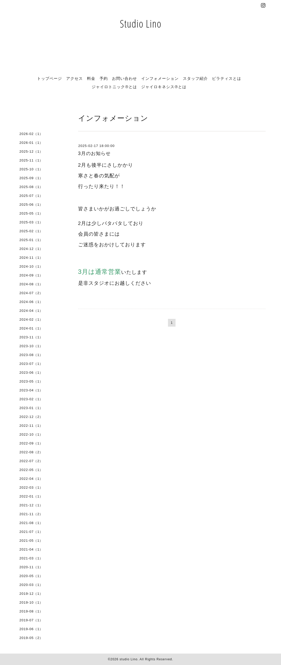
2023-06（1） (31, 373)
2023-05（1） (31, 381)
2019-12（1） (31, 594)
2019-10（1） (31, 602)
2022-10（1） (31, 434)
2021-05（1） (31, 541)
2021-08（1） (31, 523)
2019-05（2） (31, 638)
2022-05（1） (31, 470)
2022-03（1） (31, 487)
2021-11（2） (31, 514)
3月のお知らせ (94, 153)
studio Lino (129, 659)
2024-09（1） (31, 275)
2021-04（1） (31, 549)
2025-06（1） (31, 204)
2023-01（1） (31, 408)
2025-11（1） (31, 160)
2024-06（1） (31, 302)
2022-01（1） (31, 496)
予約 (103, 78)
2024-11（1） (31, 258)
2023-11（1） (31, 337)
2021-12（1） (31, 505)
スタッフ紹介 (195, 78)
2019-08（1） (31, 611)
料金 (91, 78)
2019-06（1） (31, 629)
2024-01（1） (31, 328)
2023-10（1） (31, 346)
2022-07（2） (31, 461)
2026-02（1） (31, 134)
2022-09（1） (31, 443)
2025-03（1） (31, 222)
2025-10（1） (31, 169)
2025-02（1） (31, 231)
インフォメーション (160, 78)
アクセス (74, 78)
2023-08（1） (31, 355)
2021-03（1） (31, 558)
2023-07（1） (31, 364)
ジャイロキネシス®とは (163, 86)
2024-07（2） (31, 293)
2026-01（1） (31, 143)
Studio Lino (140, 23)
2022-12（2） (31, 417)
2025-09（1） (31, 178)
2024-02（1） (31, 319)
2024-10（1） (31, 266)
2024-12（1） (31, 249)
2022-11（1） (31, 426)
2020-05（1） (31, 576)
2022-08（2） (31, 452)
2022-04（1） (31, 479)
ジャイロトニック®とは (114, 86)
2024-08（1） (31, 284)
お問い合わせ (124, 78)
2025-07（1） (31, 196)
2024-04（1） (31, 311)
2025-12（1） (31, 151)
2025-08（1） (31, 187)
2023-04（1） (31, 390)
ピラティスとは (226, 78)
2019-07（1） (31, 620)
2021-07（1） (31, 532)
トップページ (49, 78)
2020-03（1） (31, 585)
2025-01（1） (31, 240)
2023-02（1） (31, 399)
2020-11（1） (31, 567)
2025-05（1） (31, 213)
